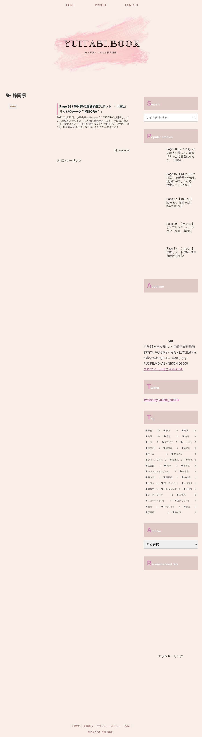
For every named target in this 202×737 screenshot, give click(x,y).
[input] (171, 118)
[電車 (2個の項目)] (171, 466)
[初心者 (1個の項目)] (184, 512)
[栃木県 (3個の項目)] (176, 460)
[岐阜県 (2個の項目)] (187, 471)
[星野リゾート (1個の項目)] (185, 501)
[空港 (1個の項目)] (151, 506)
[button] (194, 118)
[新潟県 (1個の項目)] (186, 495)
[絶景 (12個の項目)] (153, 436)
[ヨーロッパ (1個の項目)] (169, 483)
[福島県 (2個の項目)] (188, 466)
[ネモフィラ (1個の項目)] (170, 506)
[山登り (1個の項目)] (151, 483)
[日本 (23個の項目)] (170, 430)
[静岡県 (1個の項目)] (170, 477)
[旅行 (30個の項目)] (152, 430)
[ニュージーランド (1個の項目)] (158, 501)
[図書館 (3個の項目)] (153, 466)
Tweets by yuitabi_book (162, 400)
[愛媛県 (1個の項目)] (151, 489)
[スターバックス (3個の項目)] (156, 460)
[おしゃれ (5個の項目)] (188, 442)
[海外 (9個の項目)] (189, 436)
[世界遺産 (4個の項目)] (183, 454)
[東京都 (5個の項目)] (152, 448)
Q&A (127, 726)
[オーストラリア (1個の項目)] (159, 495)
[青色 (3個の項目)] (190, 460)
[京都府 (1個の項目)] (188, 477)
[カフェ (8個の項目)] (152, 442)
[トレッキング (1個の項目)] (170, 489)
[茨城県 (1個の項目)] (157, 512)
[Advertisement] (69, 187)
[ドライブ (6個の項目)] (170, 442)
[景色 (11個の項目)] (171, 436)
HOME (76, 726)
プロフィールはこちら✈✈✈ (163, 369)
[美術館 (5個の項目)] (170, 448)
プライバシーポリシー (109, 726)
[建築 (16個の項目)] (188, 430)
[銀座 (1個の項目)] (189, 506)
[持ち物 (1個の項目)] (152, 477)
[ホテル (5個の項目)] (156, 454)
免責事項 (88, 726)
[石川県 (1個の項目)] (189, 489)
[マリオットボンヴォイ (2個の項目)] (161, 471)
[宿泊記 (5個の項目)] (188, 448)
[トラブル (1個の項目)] (188, 483)
